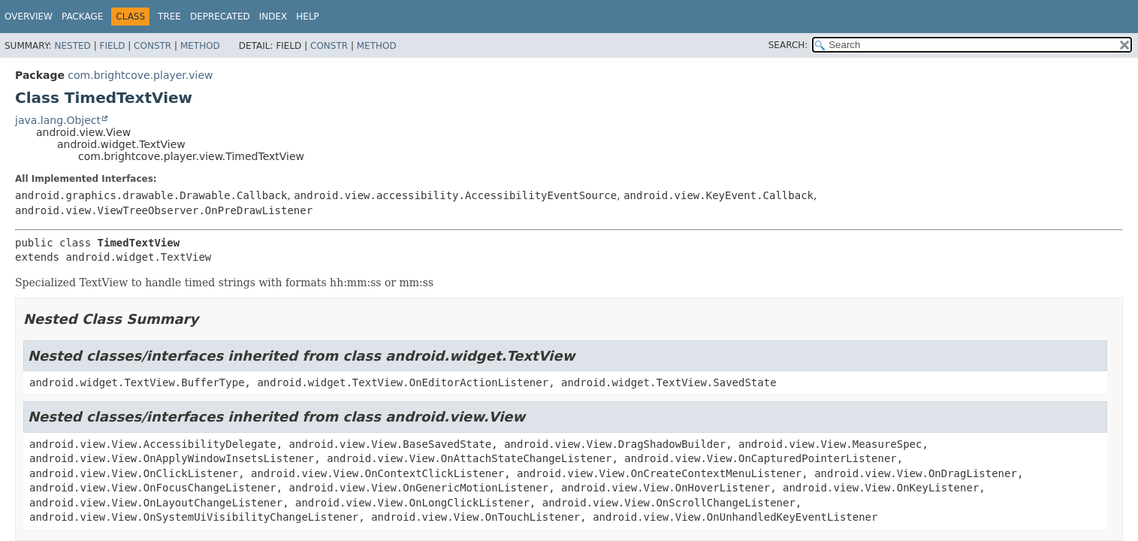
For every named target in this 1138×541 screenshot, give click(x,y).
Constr (152, 46)
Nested (72, 46)
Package (82, 16)
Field (112, 46)
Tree (169, 16)
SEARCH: (788, 45)
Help (307, 16)
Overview (29, 16)
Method (200, 46)
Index (273, 16)
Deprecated (220, 16)
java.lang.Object (58, 120)
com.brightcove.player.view (140, 75)
